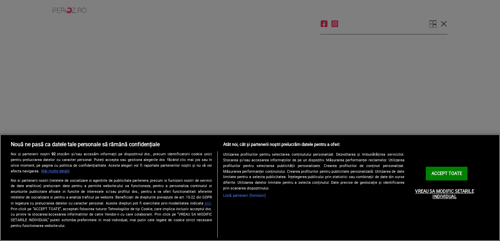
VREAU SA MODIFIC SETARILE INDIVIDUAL (444, 193)
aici (208, 203)
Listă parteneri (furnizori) (244, 195)
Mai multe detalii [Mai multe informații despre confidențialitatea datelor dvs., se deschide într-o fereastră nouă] (55, 170)
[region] (250, 187)
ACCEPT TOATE (446, 173)
